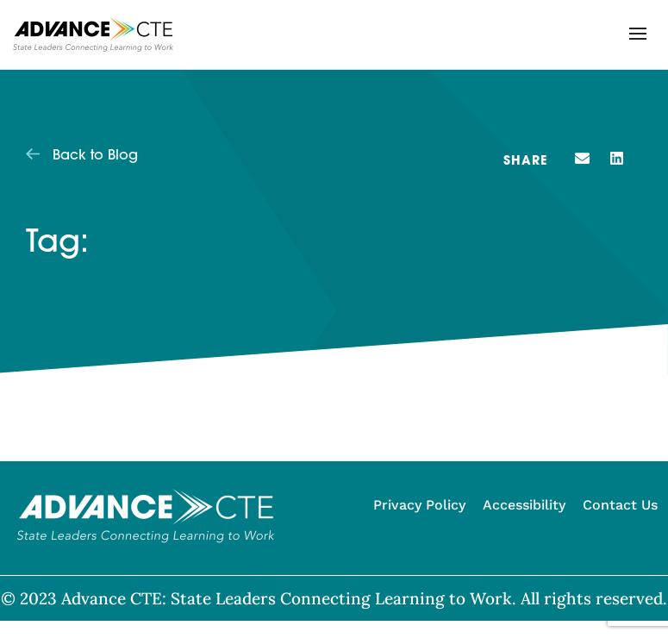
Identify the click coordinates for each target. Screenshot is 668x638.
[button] (637, 34)
